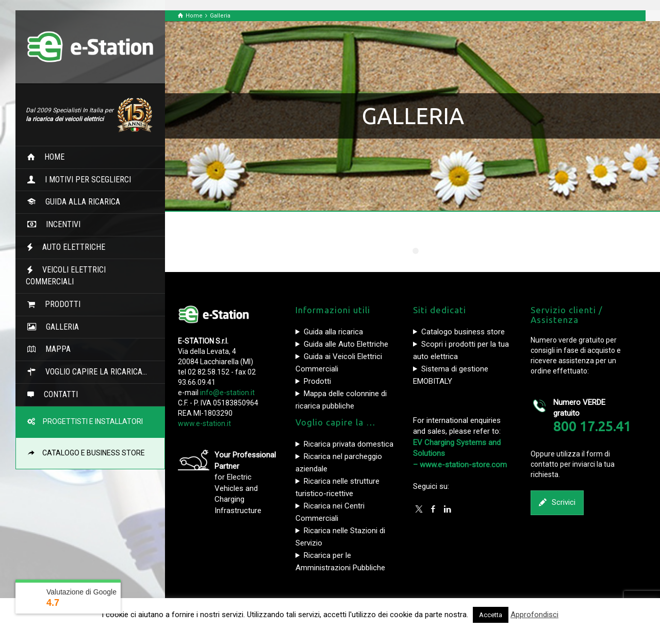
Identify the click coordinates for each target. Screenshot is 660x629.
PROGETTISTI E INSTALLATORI (90, 421)
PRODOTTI (58, 304)
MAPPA (54, 349)
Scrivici (557, 502)
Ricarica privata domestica (348, 444)
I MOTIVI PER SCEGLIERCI (84, 179)
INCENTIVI (59, 224)
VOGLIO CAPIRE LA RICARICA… (92, 372)
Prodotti (317, 381)
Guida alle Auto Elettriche (346, 344)
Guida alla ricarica (333, 331)
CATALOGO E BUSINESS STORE (90, 453)
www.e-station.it (204, 423)
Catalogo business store (463, 331)
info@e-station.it (227, 392)
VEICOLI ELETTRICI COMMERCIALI (66, 275)
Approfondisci (534, 614)
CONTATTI (57, 394)
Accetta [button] (490, 615)
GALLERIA (58, 327)
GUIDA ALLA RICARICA (78, 202)
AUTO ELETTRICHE (69, 247)
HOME (50, 157)
